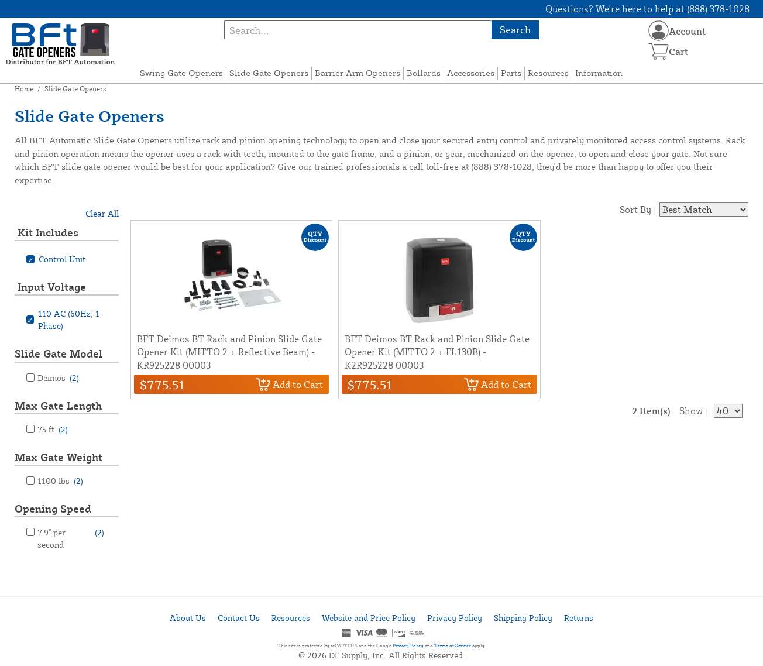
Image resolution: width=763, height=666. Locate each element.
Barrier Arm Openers (357, 72)
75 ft (52, 429)
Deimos (58, 378)
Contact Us (239, 618)
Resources (548, 72)
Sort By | (638, 209)
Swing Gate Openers (181, 72)
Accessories (470, 72)
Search (515, 29)
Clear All (102, 213)
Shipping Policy (523, 618)
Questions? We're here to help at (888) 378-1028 (647, 9)
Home (24, 88)
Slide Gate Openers (268, 72)
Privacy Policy (454, 618)
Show (691, 411)
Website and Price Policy (368, 618)
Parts (511, 72)
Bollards (424, 72)
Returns (578, 618)
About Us (188, 618)
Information (599, 72)
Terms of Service (452, 645)
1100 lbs (60, 481)
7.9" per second (70, 538)
